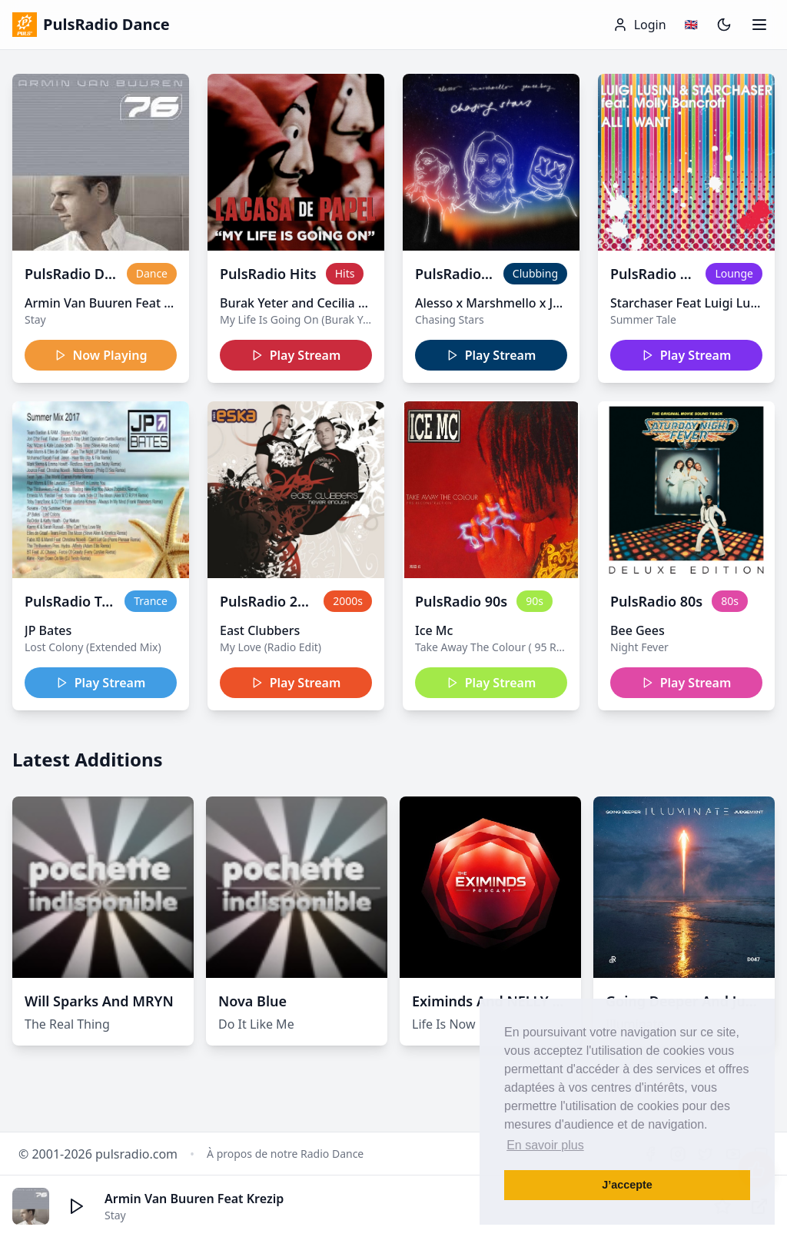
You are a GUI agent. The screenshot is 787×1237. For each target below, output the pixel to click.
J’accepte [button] (627, 1185)
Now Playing (101, 355)
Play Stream (296, 355)
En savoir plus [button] (545, 1145)
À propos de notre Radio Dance (285, 1153)
